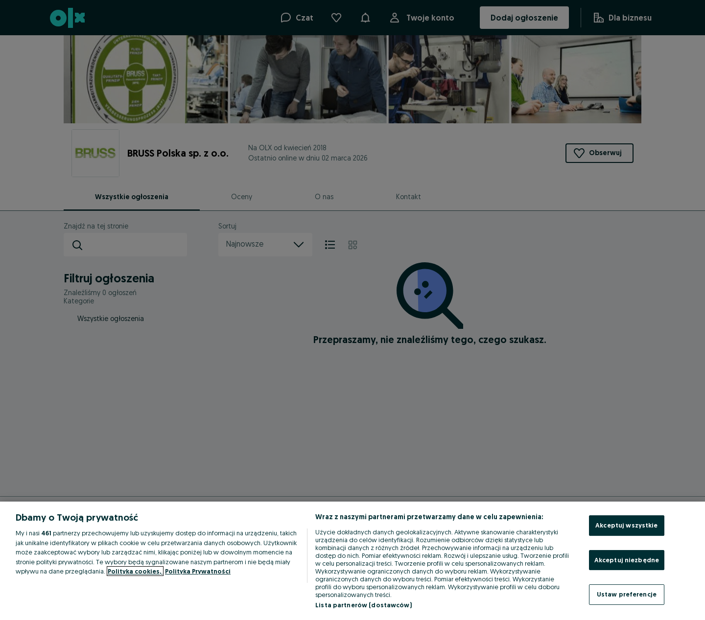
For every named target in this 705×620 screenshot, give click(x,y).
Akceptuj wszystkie (626, 525)
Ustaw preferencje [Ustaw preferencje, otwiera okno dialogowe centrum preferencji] (627, 594)
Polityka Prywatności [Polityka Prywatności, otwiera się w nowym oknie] (198, 571)
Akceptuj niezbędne (626, 560)
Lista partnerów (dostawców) (363, 605)
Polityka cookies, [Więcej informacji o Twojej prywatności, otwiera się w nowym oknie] (135, 571)
